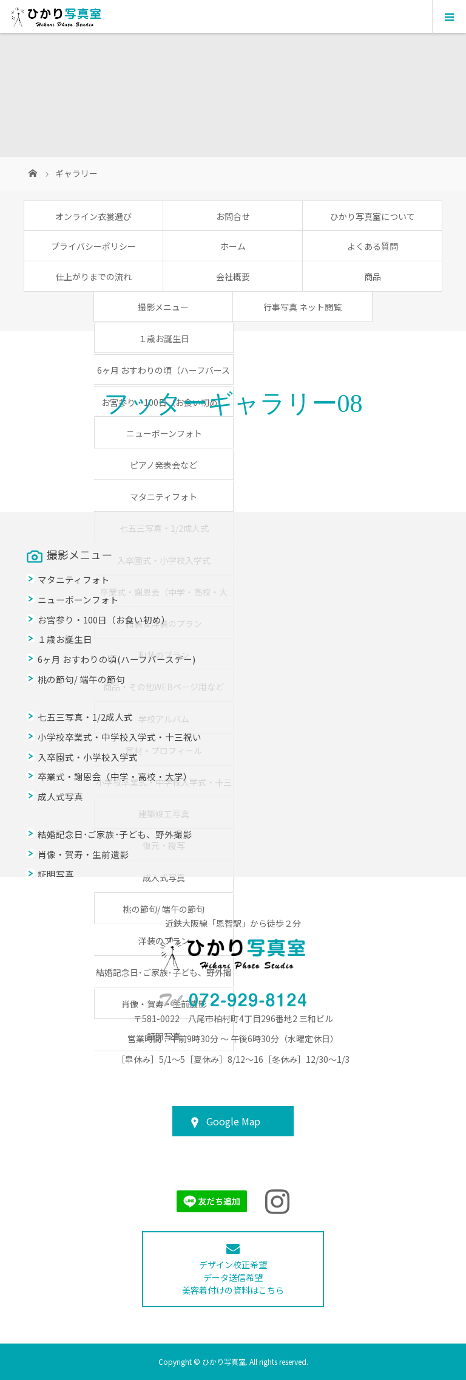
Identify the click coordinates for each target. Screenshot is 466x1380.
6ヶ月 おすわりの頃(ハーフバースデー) (116, 659)
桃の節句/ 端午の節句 (163, 909)
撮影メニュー (163, 307)
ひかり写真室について (372, 216)
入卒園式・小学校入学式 (88, 756)
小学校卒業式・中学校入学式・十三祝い (119, 736)
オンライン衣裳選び (93, 216)
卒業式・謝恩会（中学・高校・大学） (115, 776)
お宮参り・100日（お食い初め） (104, 619)
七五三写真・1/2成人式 (85, 716)
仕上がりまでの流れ (93, 276)
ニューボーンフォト (164, 433)
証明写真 (56, 874)
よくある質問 (372, 246)
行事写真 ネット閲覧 (302, 307)
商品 (372, 276)
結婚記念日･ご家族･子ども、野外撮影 (115, 834)
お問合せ (233, 216)
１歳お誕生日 (163, 338)
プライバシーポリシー (93, 246)
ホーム (233, 246)
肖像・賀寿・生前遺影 (83, 854)
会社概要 (233, 276)
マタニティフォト (163, 496)
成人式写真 (164, 877)
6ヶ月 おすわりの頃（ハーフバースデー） (163, 374)
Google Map (233, 1121)
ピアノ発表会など (163, 465)
